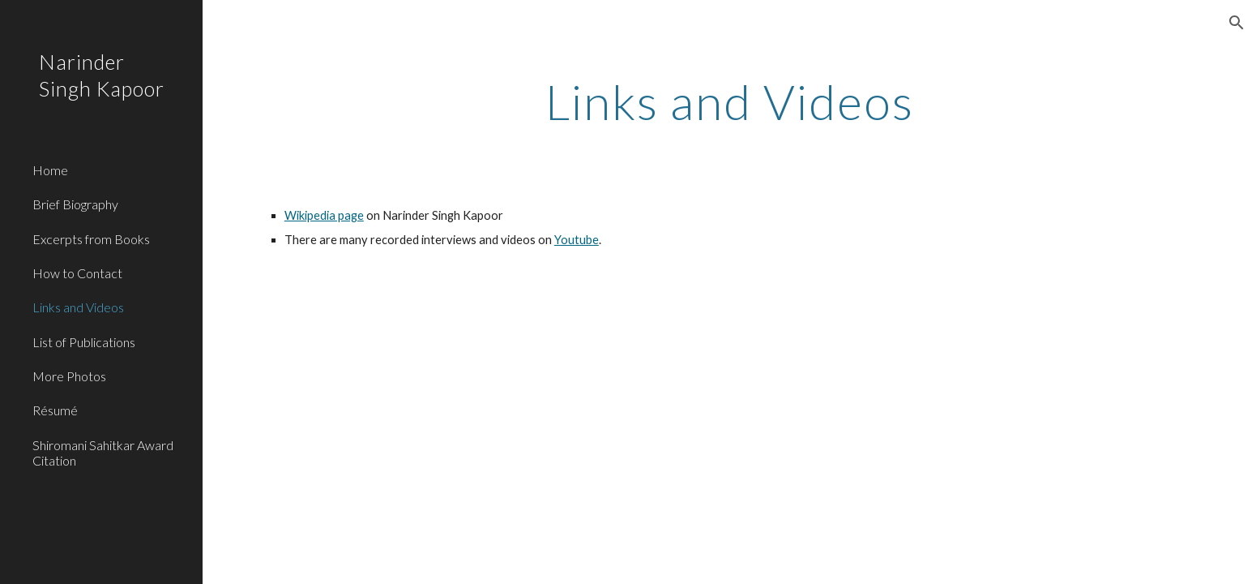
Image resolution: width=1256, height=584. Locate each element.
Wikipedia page (324, 215)
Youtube (576, 240)
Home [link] (50, 170)
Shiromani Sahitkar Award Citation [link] (102, 452)
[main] (729, 101)
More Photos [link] (69, 376)
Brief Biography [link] (75, 204)
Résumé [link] (55, 410)
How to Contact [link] (77, 273)
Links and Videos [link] (78, 307)
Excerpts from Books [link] (91, 239)
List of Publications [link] (83, 342)
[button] (1236, 22)
